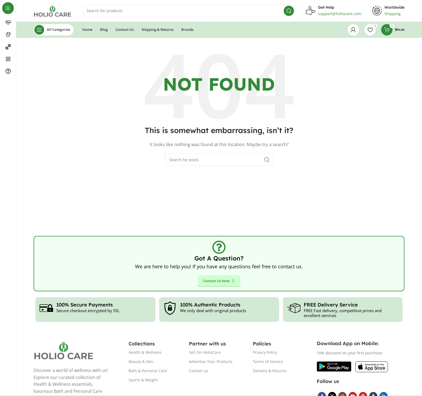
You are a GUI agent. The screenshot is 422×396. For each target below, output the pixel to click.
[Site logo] (53, 10)
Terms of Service (268, 361)
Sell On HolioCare (205, 352)
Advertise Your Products (211, 361)
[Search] (189, 11)
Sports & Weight (143, 379)
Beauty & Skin (141, 361)
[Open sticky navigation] (54, 29)
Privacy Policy (265, 352)
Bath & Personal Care (148, 370)
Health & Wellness (145, 352)
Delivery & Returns (270, 370)
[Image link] (334, 366)
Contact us (198, 370)
